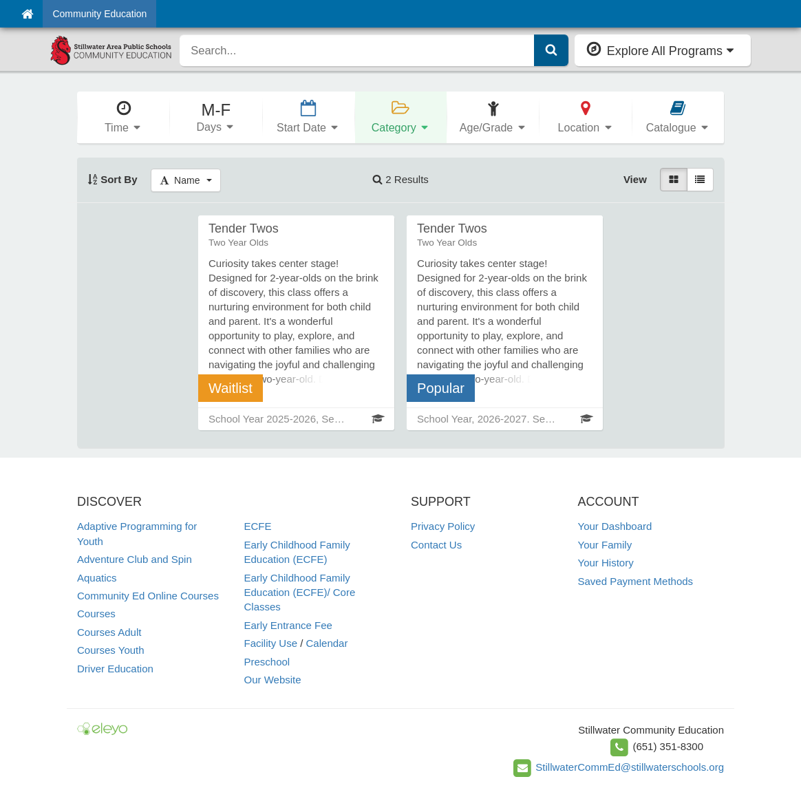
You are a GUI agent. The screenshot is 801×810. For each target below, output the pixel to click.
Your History (606, 562)
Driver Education (115, 668)
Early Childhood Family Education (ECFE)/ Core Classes (300, 592)
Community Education (99, 13)
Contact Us (436, 545)
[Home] (27, 14)
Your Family (605, 545)
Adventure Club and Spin (134, 559)
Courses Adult (109, 632)
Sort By (112, 179)
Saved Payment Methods (636, 581)
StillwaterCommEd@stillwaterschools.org (629, 767)
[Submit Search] (551, 50)
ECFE (258, 526)
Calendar (327, 643)
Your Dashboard (615, 526)
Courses (96, 613)
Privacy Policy (443, 526)
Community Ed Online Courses (148, 595)
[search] (357, 50)
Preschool (267, 662)
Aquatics (97, 578)
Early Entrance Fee (288, 625)
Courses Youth (111, 650)
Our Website (272, 679)
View (635, 179)
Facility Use (271, 643)
